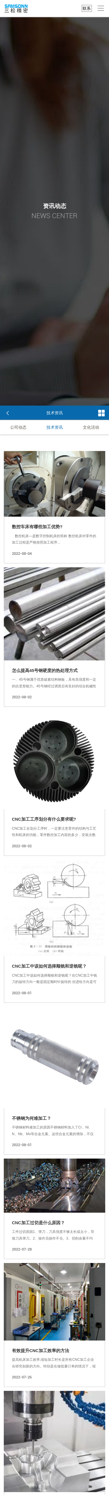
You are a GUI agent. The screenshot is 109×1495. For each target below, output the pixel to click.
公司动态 (18, 427)
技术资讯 (55, 427)
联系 (87, 8)
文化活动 (91, 427)
